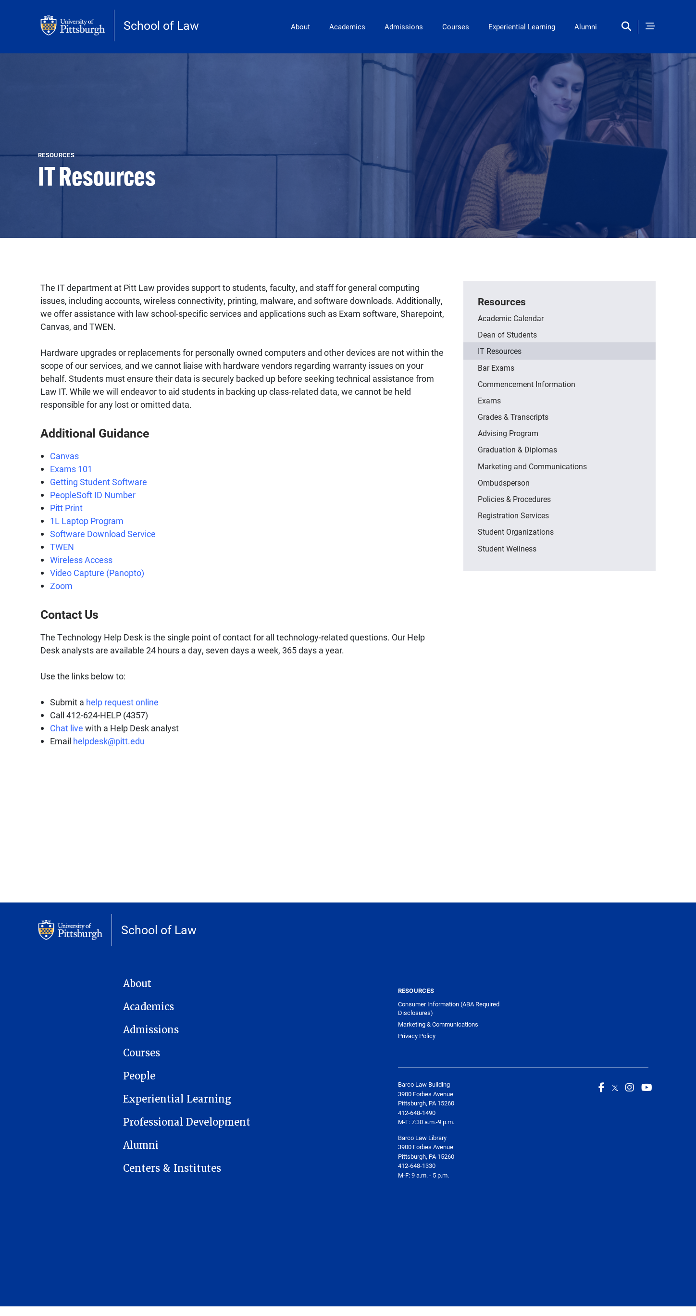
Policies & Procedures (514, 499)
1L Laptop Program (87, 520)
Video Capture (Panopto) (98, 572)
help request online (122, 702)
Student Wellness (507, 548)
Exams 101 (71, 469)
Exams (489, 400)
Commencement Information (526, 384)
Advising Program (508, 433)
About (300, 26)
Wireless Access (81, 559)
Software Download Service (104, 533)
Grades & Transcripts (513, 417)
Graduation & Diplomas (517, 449)
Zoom (61, 585)
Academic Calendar (511, 318)
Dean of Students (507, 334)
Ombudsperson (504, 482)
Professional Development (186, 1122)
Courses (455, 26)
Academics (347, 26)
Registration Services (513, 515)
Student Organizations (516, 531)
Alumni (585, 26)
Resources (502, 301)
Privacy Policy (416, 1036)
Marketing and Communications (532, 466)
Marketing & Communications (438, 1024)
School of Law (161, 25)
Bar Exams (496, 368)
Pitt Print (67, 508)
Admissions (404, 26)
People (139, 1076)
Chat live (66, 728)
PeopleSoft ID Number (93, 495)
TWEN (62, 546)
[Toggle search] (628, 27)
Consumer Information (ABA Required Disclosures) (448, 1008)
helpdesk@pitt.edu (109, 741)
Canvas (64, 456)
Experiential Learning (521, 26)
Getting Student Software (98, 482)
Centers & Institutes (172, 1168)
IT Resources (500, 351)
